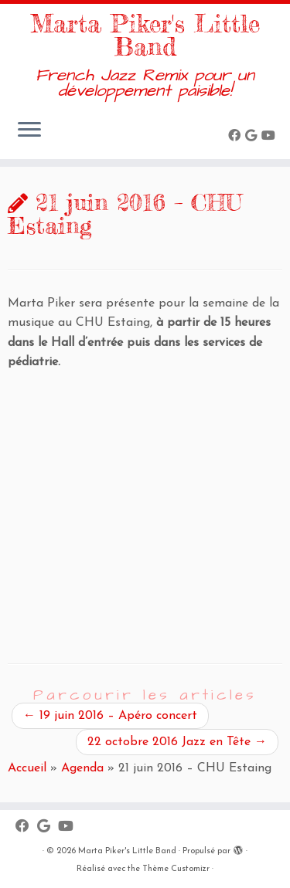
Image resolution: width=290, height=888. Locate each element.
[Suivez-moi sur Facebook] (236, 136)
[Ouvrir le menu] (29, 131)
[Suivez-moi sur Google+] (253, 136)
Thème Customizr (176, 869)
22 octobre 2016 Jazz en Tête (177, 742)
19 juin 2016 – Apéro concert (110, 716)
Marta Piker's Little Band (145, 35)
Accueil (27, 768)
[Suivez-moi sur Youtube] (270, 136)
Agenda (82, 768)
